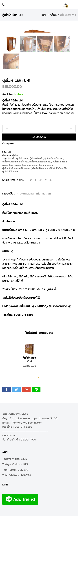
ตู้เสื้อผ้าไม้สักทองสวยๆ (42, 216)
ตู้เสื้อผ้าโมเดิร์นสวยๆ (54, 209)
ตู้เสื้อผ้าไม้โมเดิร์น (10, 222)
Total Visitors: (11, 526)
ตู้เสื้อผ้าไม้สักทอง (23, 216)
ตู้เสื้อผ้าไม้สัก (8, 216)
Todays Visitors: (12, 515)
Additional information (35, 244)
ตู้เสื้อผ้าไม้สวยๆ (60, 213)
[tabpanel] (29, 408)
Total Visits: (10, 521)
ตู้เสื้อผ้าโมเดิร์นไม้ (10, 213)
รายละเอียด (8, 244)
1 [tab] (39, 429)
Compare (8, 194)
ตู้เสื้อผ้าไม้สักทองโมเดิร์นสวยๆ (16, 219)
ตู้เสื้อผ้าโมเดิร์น (36, 209)
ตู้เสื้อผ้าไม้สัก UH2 (29, 410)
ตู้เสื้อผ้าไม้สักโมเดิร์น (58, 219)
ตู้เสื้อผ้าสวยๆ (22, 209)
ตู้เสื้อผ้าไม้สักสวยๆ (39, 219)
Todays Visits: (11, 510)
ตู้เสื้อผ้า (15, 206)
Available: (7, 145)
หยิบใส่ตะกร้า (39, 188)
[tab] (10, 244)
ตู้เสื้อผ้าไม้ (23, 213)
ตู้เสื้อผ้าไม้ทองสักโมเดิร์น (40, 213)
